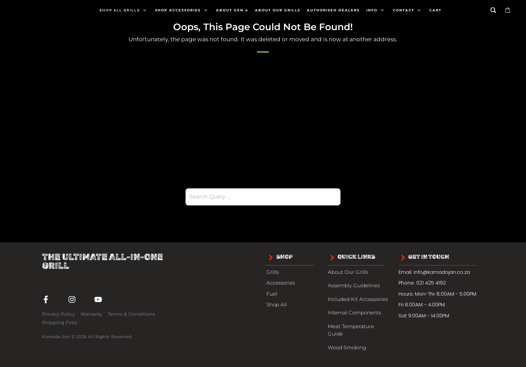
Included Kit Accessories (358, 299)
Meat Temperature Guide (351, 330)
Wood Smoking (347, 347)
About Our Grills (348, 272)
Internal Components (354, 312)
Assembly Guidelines (354, 285)
